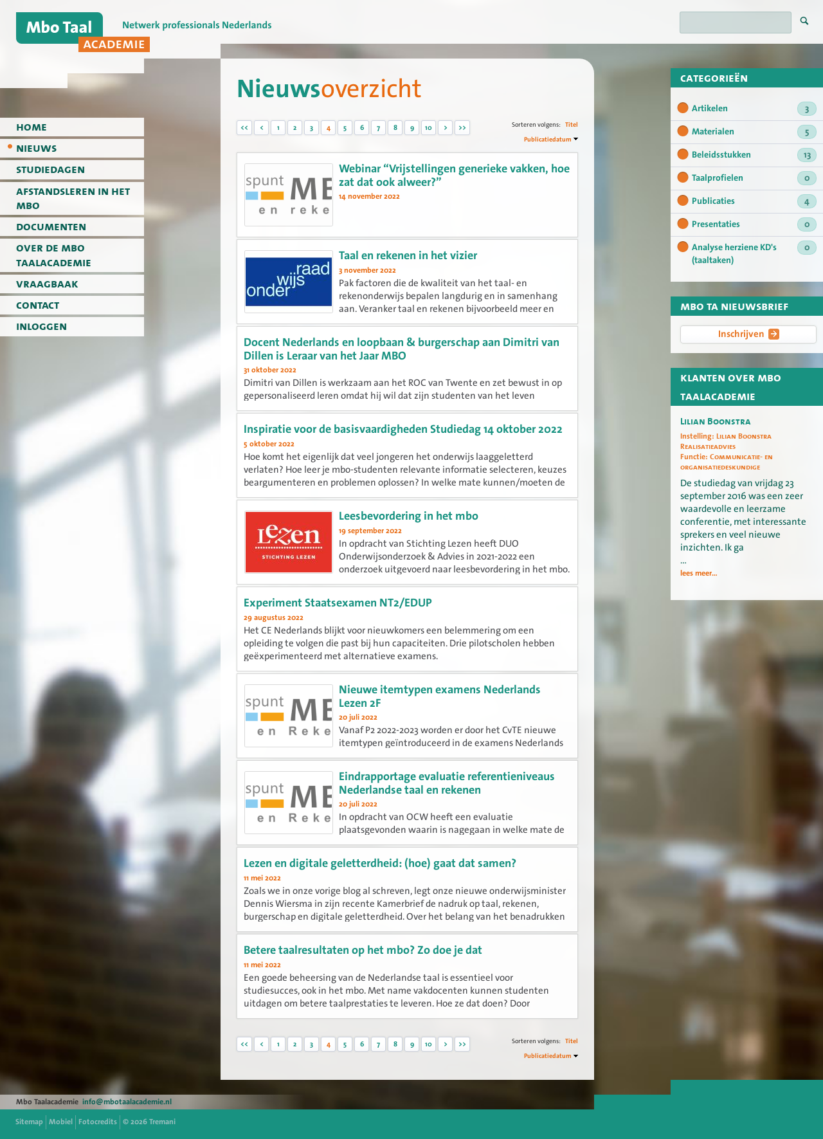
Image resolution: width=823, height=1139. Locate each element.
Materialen (754, 132)
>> (462, 127)
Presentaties (754, 224)
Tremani (162, 1121)
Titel (571, 124)
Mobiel (61, 1121)
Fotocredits (97, 1121)
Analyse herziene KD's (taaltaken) (754, 253)
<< (244, 127)
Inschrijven (748, 333)
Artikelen (754, 109)
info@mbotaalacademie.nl (127, 1102)
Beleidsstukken (754, 155)
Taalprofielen (754, 178)
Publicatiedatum (548, 139)
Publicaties (754, 201)
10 (428, 127)
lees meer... (699, 574)
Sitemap (29, 1121)
